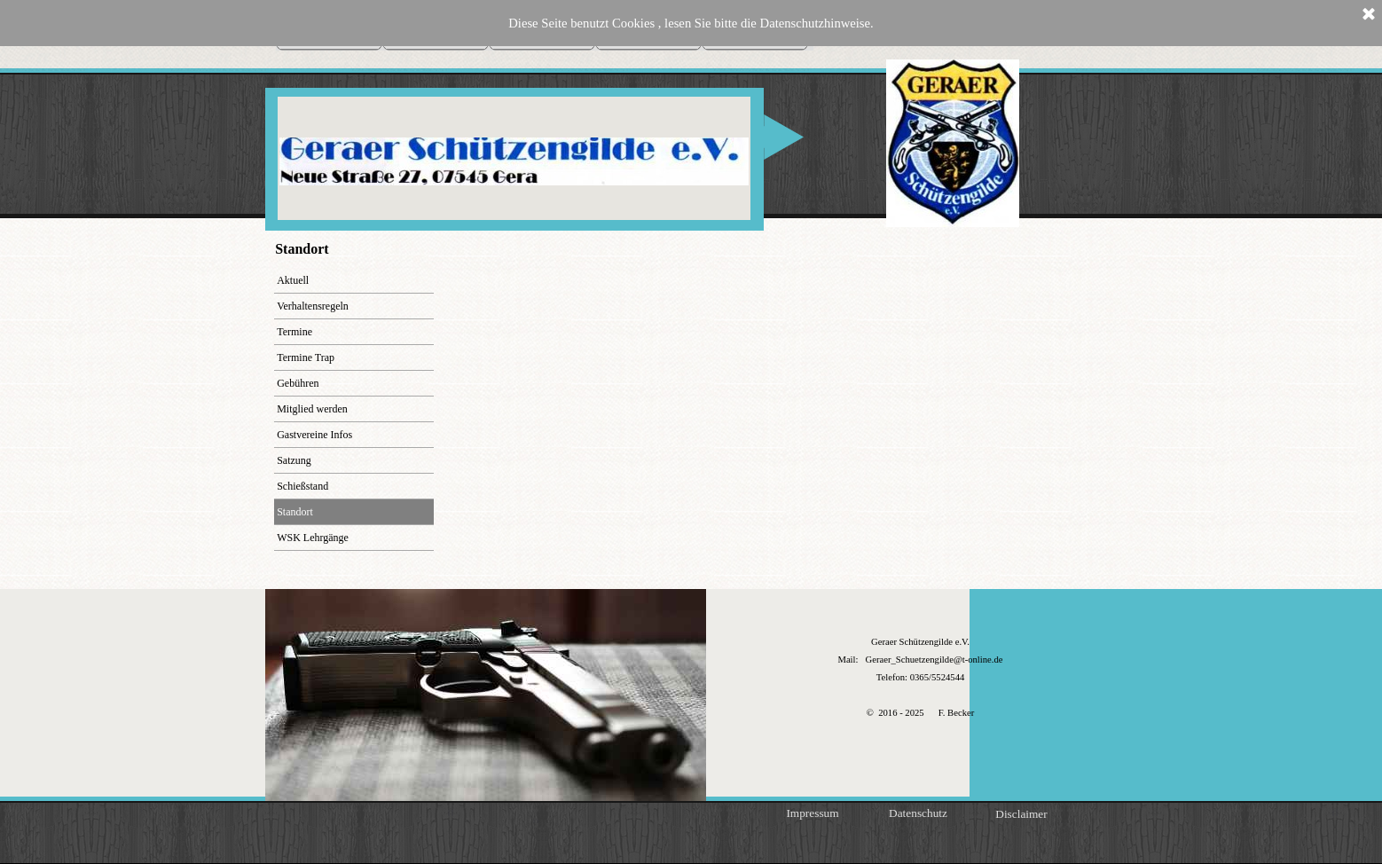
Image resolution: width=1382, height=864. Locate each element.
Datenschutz (918, 813)
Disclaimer (1021, 814)
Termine (294, 332)
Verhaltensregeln (313, 306)
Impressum (812, 813)
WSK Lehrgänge (313, 537)
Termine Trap (305, 357)
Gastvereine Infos (314, 434)
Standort (295, 512)
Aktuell (293, 280)
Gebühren (297, 383)
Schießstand (302, 486)
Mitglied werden (312, 409)
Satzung (294, 460)
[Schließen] (1369, 15)
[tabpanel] (920, 676)
